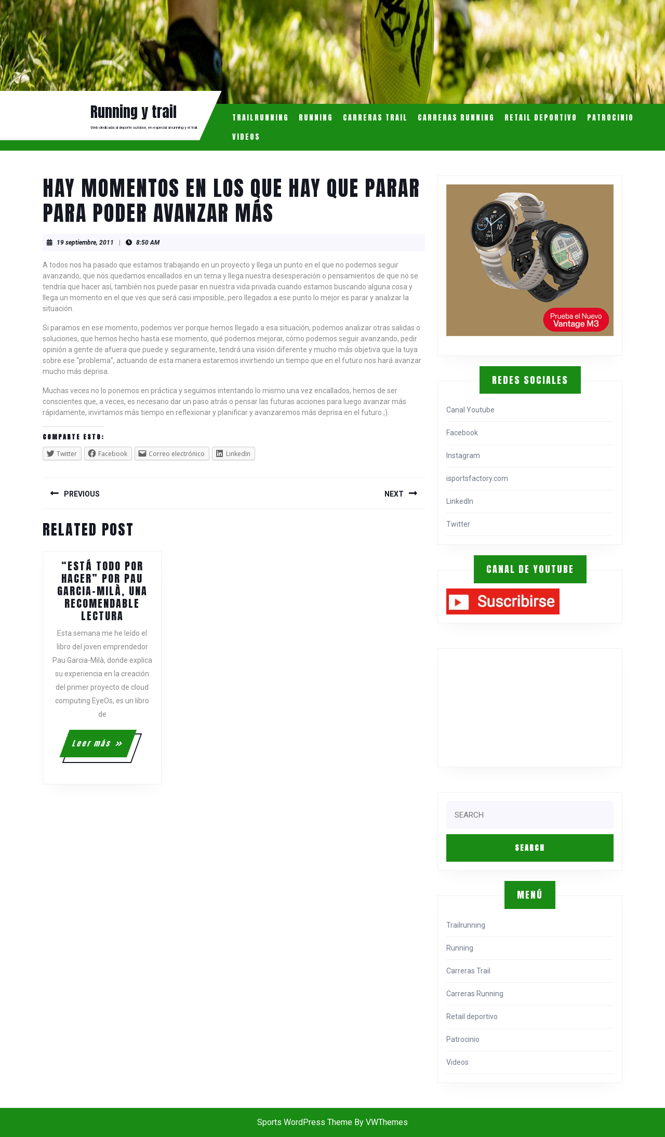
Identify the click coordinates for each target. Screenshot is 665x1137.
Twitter (458, 524)
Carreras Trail (375, 117)
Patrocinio (610, 117)
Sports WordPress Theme (304, 1122)
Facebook (462, 433)
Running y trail (133, 112)
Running (316, 117)
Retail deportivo (540, 117)
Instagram (463, 455)
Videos (246, 136)
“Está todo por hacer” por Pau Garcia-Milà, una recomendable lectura (102, 591)
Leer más (104, 747)
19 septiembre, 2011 (85, 242)
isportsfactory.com (477, 478)
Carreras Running (456, 117)
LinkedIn (459, 501)
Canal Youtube (470, 410)
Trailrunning (260, 117)
